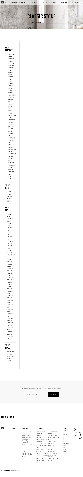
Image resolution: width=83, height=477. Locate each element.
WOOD (9, 194)
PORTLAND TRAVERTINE (42, 453)
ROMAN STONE (40, 458)
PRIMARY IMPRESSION (42, 455)
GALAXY (10, 126)
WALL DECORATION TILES (12, 115)
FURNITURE (10, 352)
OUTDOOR (10, 356)
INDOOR (9, 354)
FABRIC (9, 201)
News (54, 2)
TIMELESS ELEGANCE (53, 458)
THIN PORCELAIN (52, 453)
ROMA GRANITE (40, 460)
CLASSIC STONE (52, 432)
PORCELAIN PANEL (40, 432)
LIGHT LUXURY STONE (10, 84)
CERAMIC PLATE (52, 460)
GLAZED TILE (39, 436)
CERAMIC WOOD (52, 436)
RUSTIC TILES (39, 462)
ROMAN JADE (52, 451)
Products (35, 2)
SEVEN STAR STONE (10, 104)
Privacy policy (65, 450)
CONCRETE (10, 199)
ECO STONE (11, 63)
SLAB (10, 93)
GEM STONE (11, 95)
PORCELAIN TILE (40, 437)
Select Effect (10, 187)
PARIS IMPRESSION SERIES (12, 154)
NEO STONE (11, 120)
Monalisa (8, 417)
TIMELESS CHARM (53, 441)
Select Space (10, 347)
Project (45, 2)
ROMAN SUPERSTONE (41, 439)
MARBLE (9, 196)
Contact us (65, 446)
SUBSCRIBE (53, 394)
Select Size (10, 209)
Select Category (10, 49)
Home (33, 22)
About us (24, 2)
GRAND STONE (39, 449)
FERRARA (11, 65)
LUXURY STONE (40, 451)
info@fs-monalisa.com (25, 447)
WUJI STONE (51, 443)
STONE (9, 192)
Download (64, 2)
